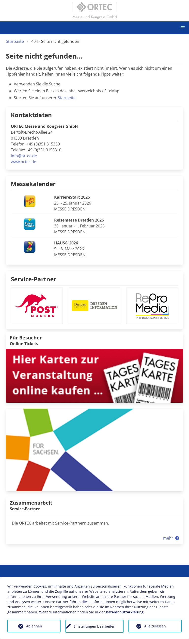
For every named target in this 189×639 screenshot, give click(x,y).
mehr (171, 538)
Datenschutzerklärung (124, 612)
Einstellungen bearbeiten (94, 626)
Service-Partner (33, 279)
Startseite (15, 41)
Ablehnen (34, 626)
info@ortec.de (24, 156)
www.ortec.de (23, 161)
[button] (182, 27)
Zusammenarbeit (31, 502)
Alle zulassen (155, 626)
